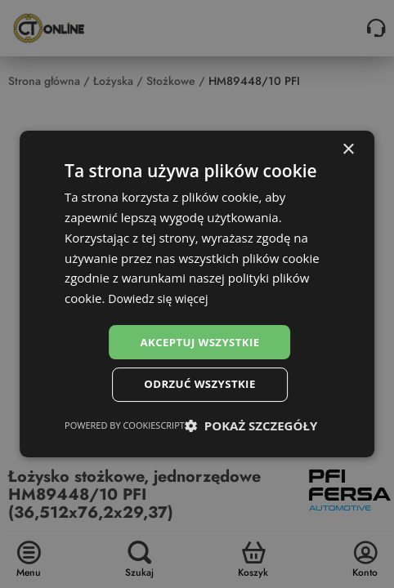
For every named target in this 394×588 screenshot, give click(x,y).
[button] (251, 427)
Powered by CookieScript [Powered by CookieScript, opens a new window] (125, 427)
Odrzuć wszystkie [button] (199, 385)
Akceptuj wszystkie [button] (199, 341)
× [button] (348, 148)
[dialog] (197, 294)
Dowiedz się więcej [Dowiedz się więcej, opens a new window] (161, 296)
